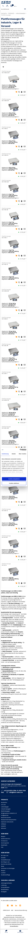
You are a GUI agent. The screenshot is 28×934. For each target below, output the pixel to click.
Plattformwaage (6, 72)
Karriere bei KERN (6, 864)
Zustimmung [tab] (5, 453)
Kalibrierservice (5, 838)
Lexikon (3, 872)
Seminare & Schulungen (8, 868)
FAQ (2, 847)
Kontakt (3, 857)
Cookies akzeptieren (14, 479)
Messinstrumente (6, 817)
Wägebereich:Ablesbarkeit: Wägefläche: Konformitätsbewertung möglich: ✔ (10, 87)
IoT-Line (3, 804)
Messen (3, 836)
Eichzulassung (17, 624)
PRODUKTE (11, 13)
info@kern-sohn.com (14, 792)
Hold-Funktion (6, 678)
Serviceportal (5, 843)
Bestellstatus (5, 889)
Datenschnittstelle (7, 671)
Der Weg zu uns (5, 862)
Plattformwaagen (6, 15)
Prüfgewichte (4, 815)
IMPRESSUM (6, 910)
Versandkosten (5, 887)
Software (3, 824)
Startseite (4, 13)
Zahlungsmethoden (6, 883)
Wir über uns (4, 855)
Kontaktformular (5, 860)
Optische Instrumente (7, 822)
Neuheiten (4, 802)
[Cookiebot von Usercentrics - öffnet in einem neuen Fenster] (20, 450)
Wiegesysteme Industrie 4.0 (9, 813)
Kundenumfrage (5, 875)
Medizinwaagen (5, 811)
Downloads (4, 845)
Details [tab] (14, 453)
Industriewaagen (20, 13)
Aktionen (3, 828)
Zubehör (3, 826)
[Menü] (25, 9)
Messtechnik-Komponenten (8, 819)
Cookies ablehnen (14, 483)
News (2, 866)
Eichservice (4, 841)
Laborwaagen (5, 807)
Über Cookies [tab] (22, 453)
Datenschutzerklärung (21, 910)
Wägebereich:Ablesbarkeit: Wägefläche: (9, 142)
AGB (12, 910)
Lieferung (3, 885)
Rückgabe (4, 891)
